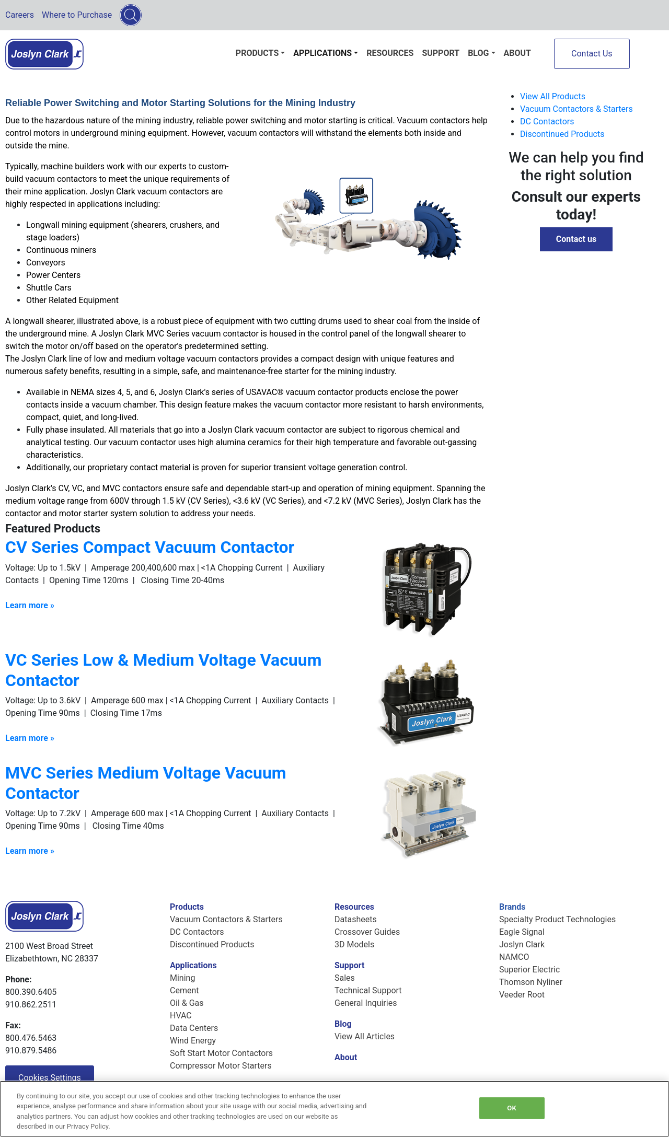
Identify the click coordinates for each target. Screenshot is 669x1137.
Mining (182, 978)
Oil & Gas (187, 1003)
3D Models (354, 944)
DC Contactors (547, 121)
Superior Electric (529, 969)
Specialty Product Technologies (557, 919)
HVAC (181, 1015)
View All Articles (364, 1036)
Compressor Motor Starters (221, 1066)
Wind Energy (193, 1041)
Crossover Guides (367, 932)
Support (440, 53)
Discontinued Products (562, 134)
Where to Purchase (77, 15)
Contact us (576, 239)
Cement (184, 990)
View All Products (552, 96)
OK (511, 1108)
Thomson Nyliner (530, 982)
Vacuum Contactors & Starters (576, 109)
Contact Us (592, 54)
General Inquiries (365, 1003)
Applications (322, 53)
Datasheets (355, 919)
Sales (344, 978)
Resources (389, 53)
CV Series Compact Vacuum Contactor (149, 547)
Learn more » (29, 851)
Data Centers (194, 1028)
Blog (478, 53)
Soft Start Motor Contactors (221, 1053)
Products (257, 53)
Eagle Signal (522, 932)
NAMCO (514, 957)
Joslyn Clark (522, 944)
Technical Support (368, 990)
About (517, 53)
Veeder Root (522, 995)
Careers (19, 15)
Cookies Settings (49, 1078)
